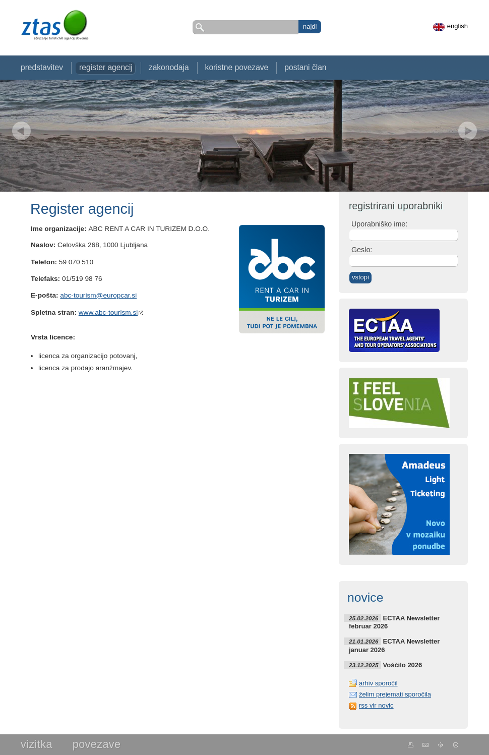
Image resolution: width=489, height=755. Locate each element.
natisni (410, 745)
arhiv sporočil (378, 683)
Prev (21, 131)
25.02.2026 (364, 618)
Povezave (97, 744)
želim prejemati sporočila (395, 694)
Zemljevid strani (441, 745)
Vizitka (36, 744)
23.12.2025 (364, 665)
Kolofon (456, 745)
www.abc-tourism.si (108, 312)
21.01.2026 (364, 641)
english (457, 26)
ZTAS (54, 25)
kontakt (425, 745)
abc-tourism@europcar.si (98, 295)
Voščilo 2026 (402, 665)
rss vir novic (376, 705)
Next (467, 131)
